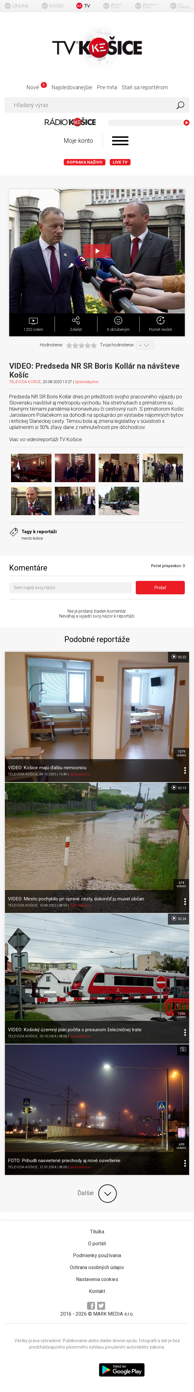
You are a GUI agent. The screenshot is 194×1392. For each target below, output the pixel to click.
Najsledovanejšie (71, 87)
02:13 (178, 787)
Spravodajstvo (86, 381)
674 (181, 884)
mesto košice (32, 538)
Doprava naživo (84, 162)
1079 (181, 753)
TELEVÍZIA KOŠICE (25, 381)
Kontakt (97, 1291)
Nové (36, 87)
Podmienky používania (97, 1255)
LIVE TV (120, 162)
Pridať (160, 587)
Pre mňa (107, 87)
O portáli (97, 1243)
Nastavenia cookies (97, 1279)
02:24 (178, 918)
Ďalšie (97, 1193)
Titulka (97, 1232)
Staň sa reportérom (145, 87)
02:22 (178, 656)
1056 (181, 1015)
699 (181, 1146)
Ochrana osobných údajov (97, 1267)
